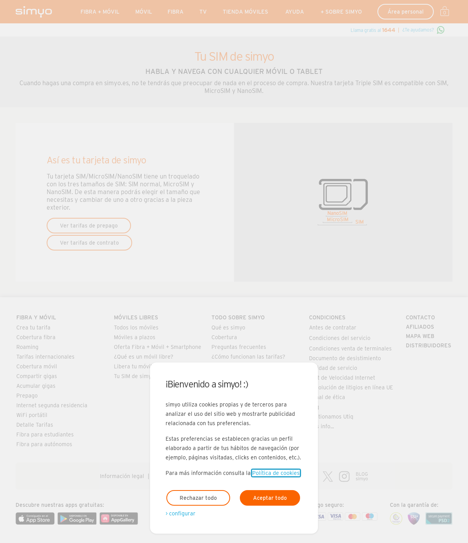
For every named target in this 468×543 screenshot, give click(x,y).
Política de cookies (276, 473)
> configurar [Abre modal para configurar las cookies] (181, 513)
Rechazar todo (198, 498)
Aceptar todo (270, 498)
